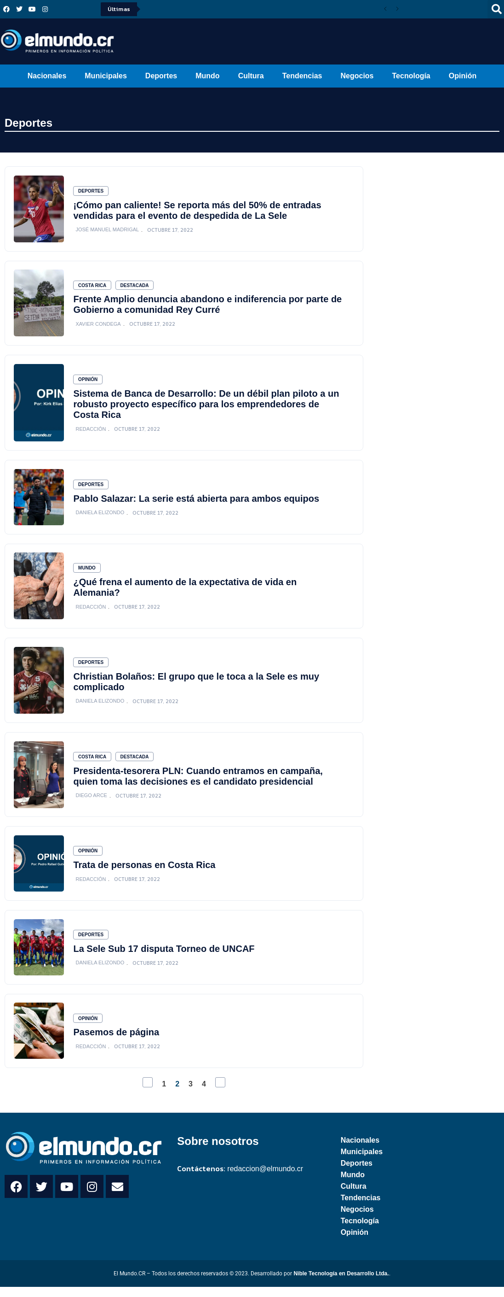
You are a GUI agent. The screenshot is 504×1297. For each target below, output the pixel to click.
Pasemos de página (117, 1042)
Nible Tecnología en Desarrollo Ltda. (341, 1284)
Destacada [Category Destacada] (135, 286)
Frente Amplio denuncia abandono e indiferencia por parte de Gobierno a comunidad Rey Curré (208, 306)
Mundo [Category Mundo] (88, 572)
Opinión (462, 76)
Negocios (356, 76)
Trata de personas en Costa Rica (145, 873)
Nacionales (47, 76)
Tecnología (411, 76)
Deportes (161, 76)
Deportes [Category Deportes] (91, 191)
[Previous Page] (148, 1093)
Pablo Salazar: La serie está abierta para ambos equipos (197, 502)
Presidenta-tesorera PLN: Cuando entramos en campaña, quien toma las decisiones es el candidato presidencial (198, 782)
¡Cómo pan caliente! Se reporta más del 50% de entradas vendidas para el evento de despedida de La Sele (198, 210)
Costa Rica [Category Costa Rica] (93, 286)
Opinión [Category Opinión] (88, 382)
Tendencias (302, 76)
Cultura (251, 76)
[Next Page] (220, 1093)
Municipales (106, 76)
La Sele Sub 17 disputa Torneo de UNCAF (164, 957)
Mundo (207, 76)
